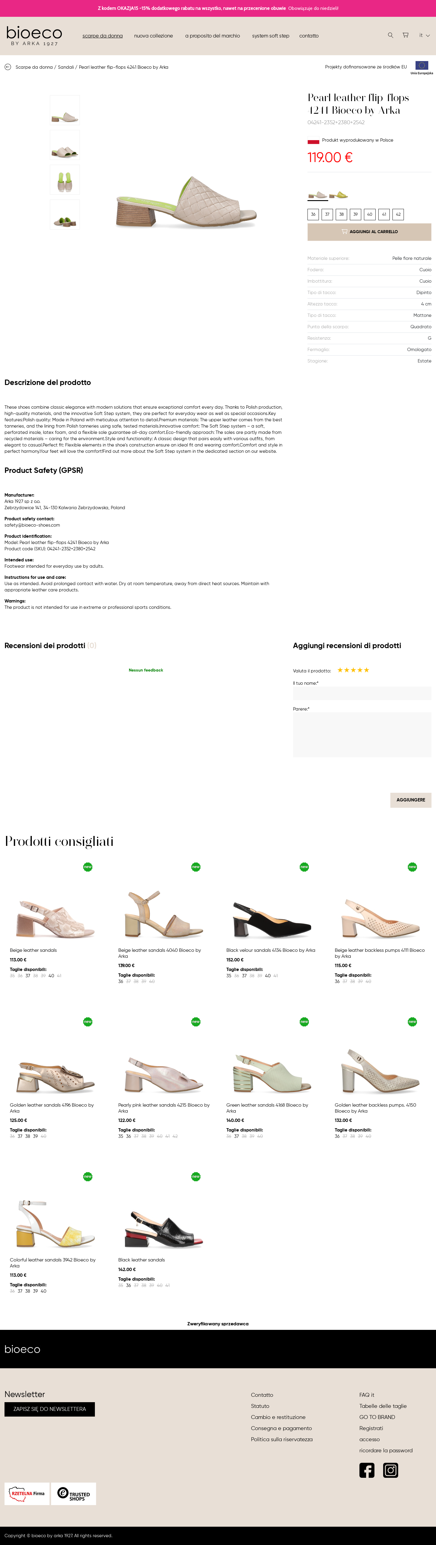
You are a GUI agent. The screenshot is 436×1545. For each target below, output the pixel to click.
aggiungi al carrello (369, 231)
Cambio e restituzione (278, 1417)
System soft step (270, 36)
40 (369, 214)
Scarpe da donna (103, 36)
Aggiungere (411, 800)
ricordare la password (386, 1450)
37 (327, 214)
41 (384, 214)
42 (398, 214)
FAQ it (366, 1395)
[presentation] (385, 775)
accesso (369, 1439)
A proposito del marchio (212, 36)
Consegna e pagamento (281, 1428)
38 (341, 214)
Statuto (260, 1406)
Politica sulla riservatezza (282, 1439)
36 (313, 214)
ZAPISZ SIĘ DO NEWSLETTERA (50, 1409)
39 (355, 214)
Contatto (309, 36)
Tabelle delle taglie (383, 1406)
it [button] (424, 35)
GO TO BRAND (377, 1417)
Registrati (371, 1428)
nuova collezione (153, 36)
